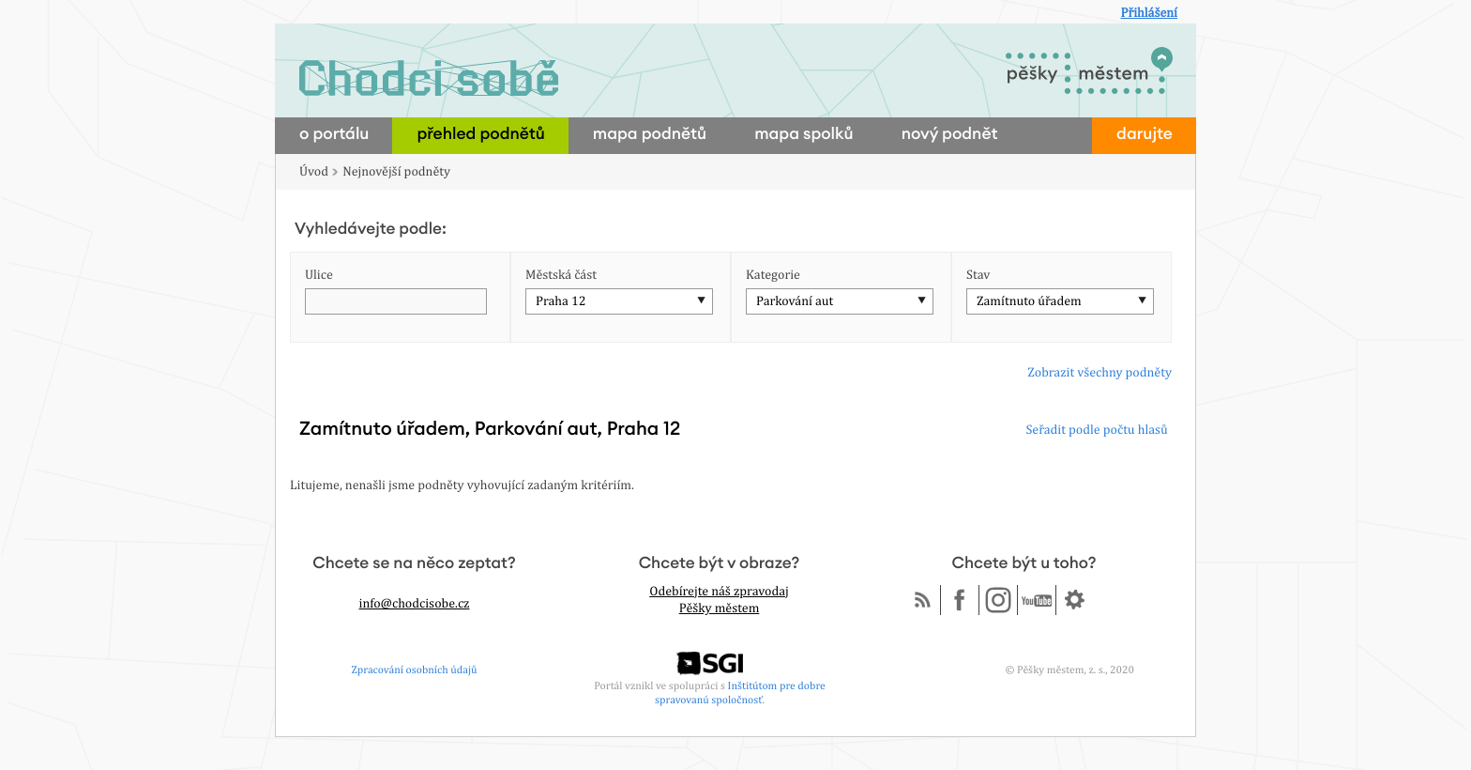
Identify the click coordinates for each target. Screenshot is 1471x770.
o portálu (334, 135)
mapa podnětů (649, 135)
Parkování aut (794, 301)
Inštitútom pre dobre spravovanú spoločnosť (740, 692)
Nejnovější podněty (396, 171)
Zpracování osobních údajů (415, 669)
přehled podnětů (480, 135)
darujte (1144, 135)
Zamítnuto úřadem (1029, 301)
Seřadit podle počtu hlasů (1096, 430)
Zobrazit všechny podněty (1099, 372)
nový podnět (950, 135)
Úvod (313, 171)
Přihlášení (1148, 13)
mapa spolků (804, 135)
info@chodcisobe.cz (414, 603)
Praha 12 (560, 301)
